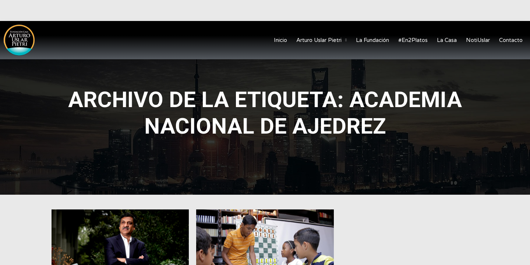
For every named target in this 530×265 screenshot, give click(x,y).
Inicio (280, 40)
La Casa (447, 40)
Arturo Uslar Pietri (321, 40)
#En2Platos (413, 40)
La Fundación (372, 40)
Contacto (511, 40)
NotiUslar (478, 40)
